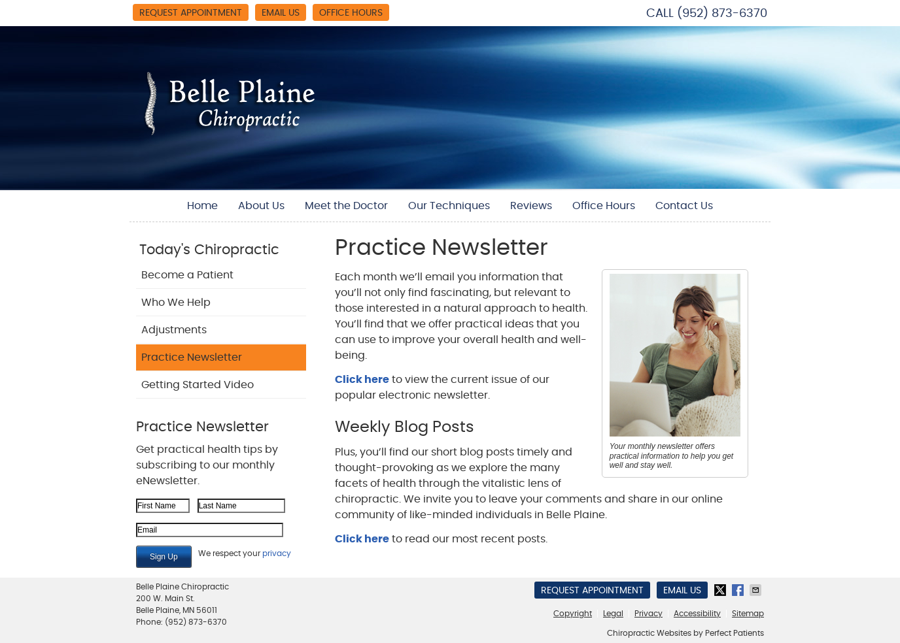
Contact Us (684, 206)
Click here (362, 379)
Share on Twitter (721, 590)
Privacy (648, 614)
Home (202, 206)
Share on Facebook (739, 590)
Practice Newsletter (191, 357)
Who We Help (176, 302)
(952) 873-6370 (722, 14)
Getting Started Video (197, 385)
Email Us (281, 13)
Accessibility (697, 614)
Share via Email (757, 590)
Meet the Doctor (346, 206)
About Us (261, 206)
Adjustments (174, 330)
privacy (276, 553)
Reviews (531, 206)
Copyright (572, 614)
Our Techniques (449, 206)
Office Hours (351, 13)
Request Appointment (190, 13)
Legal (613, 614)
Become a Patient (187, 275)
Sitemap (748, 614)
